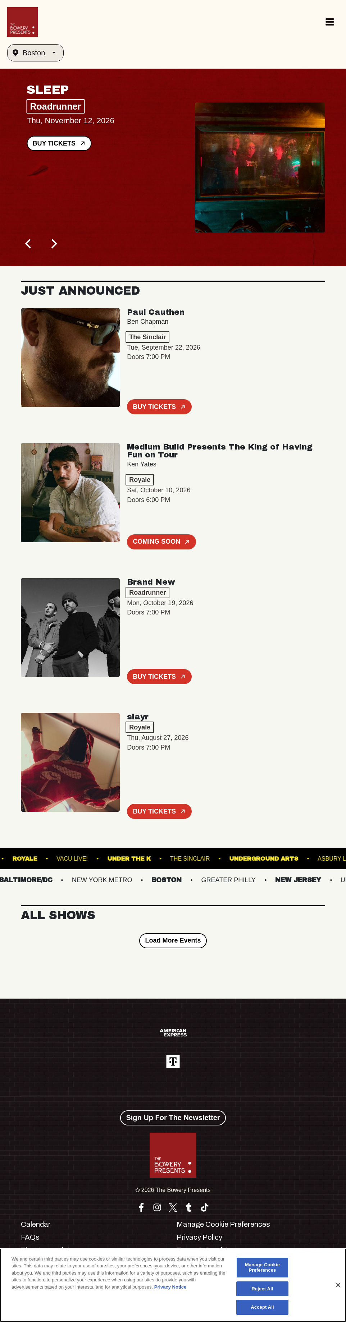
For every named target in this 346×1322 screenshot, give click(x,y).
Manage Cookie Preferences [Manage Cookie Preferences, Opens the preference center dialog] (262, 1267)
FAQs (30, 1237)
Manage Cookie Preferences (223, 1224)
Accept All (262, 1307)
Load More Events (173, 940)
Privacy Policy (199, 1237)
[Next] (53, 244)
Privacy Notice (170, 1287)
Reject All (262, 1288)
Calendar (36, 1224)
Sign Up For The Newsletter (173, 1117)
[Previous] (29, 244)
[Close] (338, 1285)
